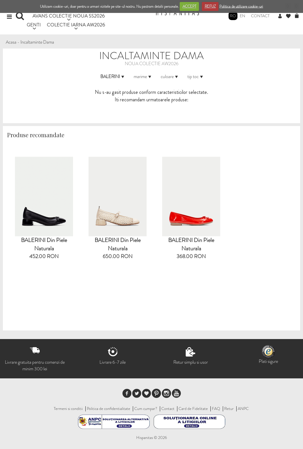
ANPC (243, 408)
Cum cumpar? (145, 408)
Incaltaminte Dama (37, 42)
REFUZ (210, 6)
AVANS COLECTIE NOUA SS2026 (68, 15)
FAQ (216, 408)
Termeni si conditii (68, 408)
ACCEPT (189, 6)
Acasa (11, 42)
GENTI (34, 24)
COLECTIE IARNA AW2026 (76, 24)
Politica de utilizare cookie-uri (241, 6)
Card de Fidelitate (193, 408)
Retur (229, 408)
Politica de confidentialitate (108, 408)
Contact (260, 16)
